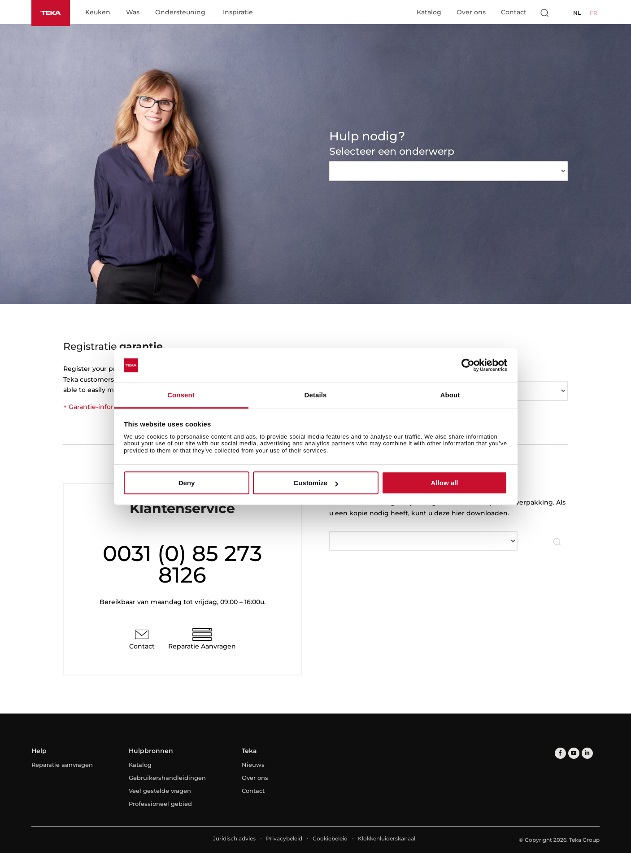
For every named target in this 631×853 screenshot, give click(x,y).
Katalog (429, 12)
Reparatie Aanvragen (202, 646)
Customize (315, 483)
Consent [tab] (181, 395)
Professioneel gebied (160, 803)
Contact (514, 12)
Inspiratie (238, 12)
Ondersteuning (180, 12)
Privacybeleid (284, 838)
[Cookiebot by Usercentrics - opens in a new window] (468, 365)
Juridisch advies (234, 838)
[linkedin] (587, 753)
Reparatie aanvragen (62, 764)
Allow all (444, 483)
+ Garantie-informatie (97, 407)
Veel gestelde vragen (160, 790)
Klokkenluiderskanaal (386, 838)
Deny (186, 483)
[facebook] (560, 753)
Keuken (97, 12)
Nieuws (253, 764)
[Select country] (562, 13)
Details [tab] (316, 395)
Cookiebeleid (330, 838)
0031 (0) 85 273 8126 (182, 564)
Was (132, 12)
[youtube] (573, 753)
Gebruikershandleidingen (167, 777)
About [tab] (450, 395)
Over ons (471, 12)
